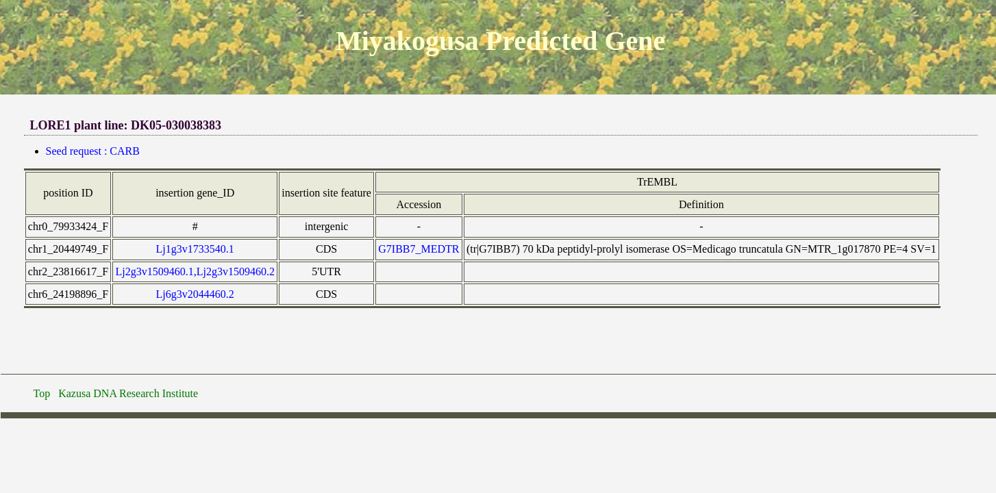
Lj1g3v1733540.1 (195, 249)
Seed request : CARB (93, 151)
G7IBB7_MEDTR (418, 249)
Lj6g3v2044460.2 (195, 294)
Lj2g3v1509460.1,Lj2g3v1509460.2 (194, 271)
